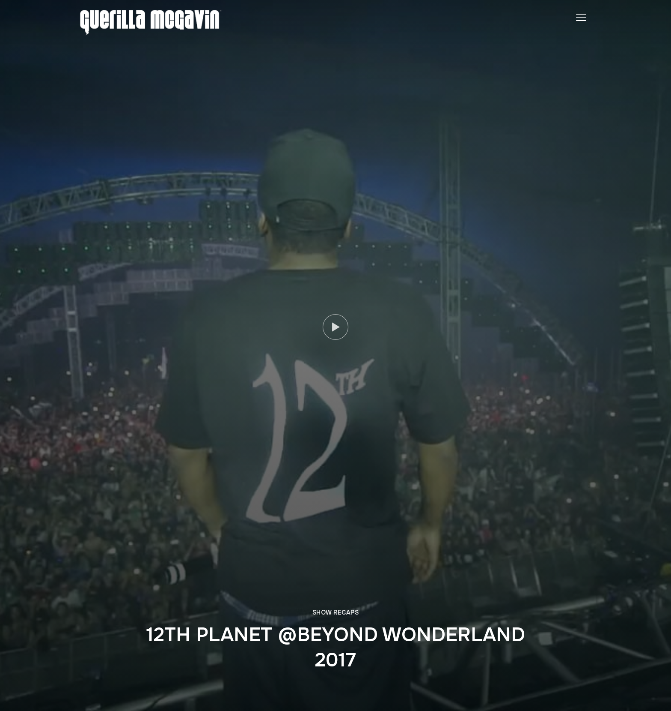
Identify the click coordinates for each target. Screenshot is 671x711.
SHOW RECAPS (335, 612)
